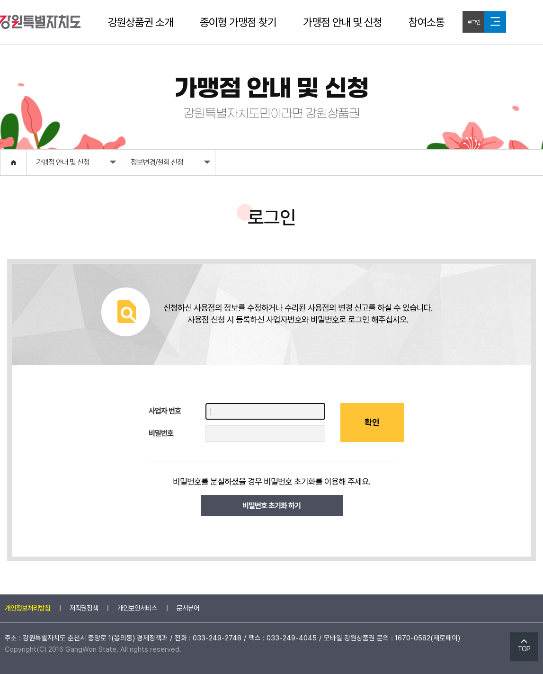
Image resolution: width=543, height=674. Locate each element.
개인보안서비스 (137, 608)
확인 (372, 422)
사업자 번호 (165, 410)
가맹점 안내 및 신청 (342, 22)
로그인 (473, 22)
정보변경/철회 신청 (170, 164)
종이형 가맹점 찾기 (238, 22)
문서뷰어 (188, 608)
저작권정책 (84, 608)
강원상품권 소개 (140, 22)
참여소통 (427, 22)
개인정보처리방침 (27, 608)
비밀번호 (161, 433)
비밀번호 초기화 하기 (271, 505)
